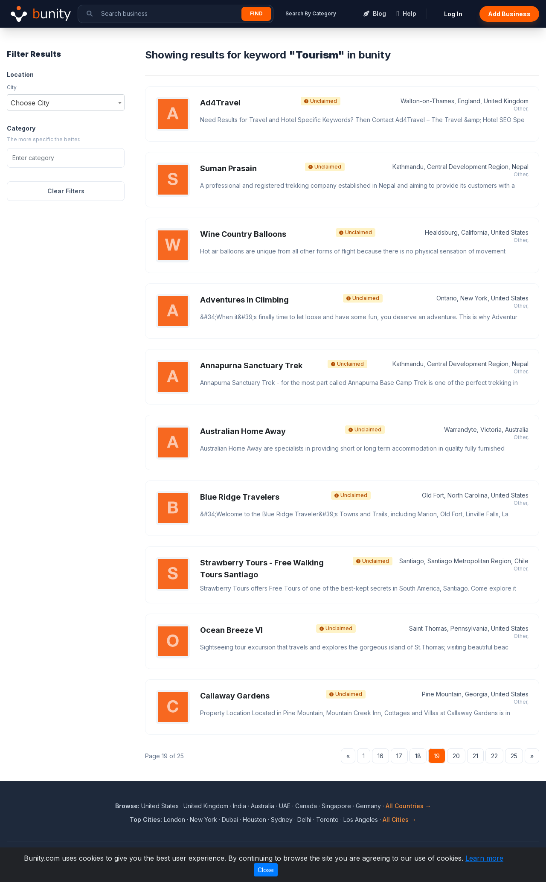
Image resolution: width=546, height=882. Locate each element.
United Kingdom (205, 805)
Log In (453, 13)
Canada (306, 805)
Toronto (327, 819)
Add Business (509, 13)
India (239, 805)
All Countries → (408, 805)
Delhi (304, 819)
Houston (254, 819)
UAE (284, 805)
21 (475, 756)
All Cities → (399, 819)
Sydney (282, 819)
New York (203, 819)
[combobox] (66, 102)
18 (418, 756)
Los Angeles (360, 819)
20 (456, 756)
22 (494, 756)
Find (256, 13)
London (174, 819)
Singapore (336, 805)
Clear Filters (65, 191)
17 (399, 756)
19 (437, 756)
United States (160, 805)
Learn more (484, 858)
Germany (368, 805)
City (12, 87)
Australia (262, 805)
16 (380, 756)
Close (266, 869)
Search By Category (310, 13)
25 (514, 756)
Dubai (230, 819)
